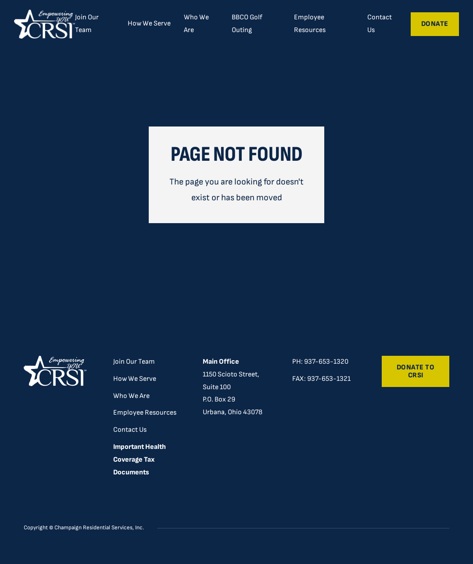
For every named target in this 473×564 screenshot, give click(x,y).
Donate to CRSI (416, 371)
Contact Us (379, 23)
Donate (434, 24)
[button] (149, 23)
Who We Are (196, 23)
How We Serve (134, 379)
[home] (44, 24)
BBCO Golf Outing (247, 23)
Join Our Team (87, 23)
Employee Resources (310, 23)
